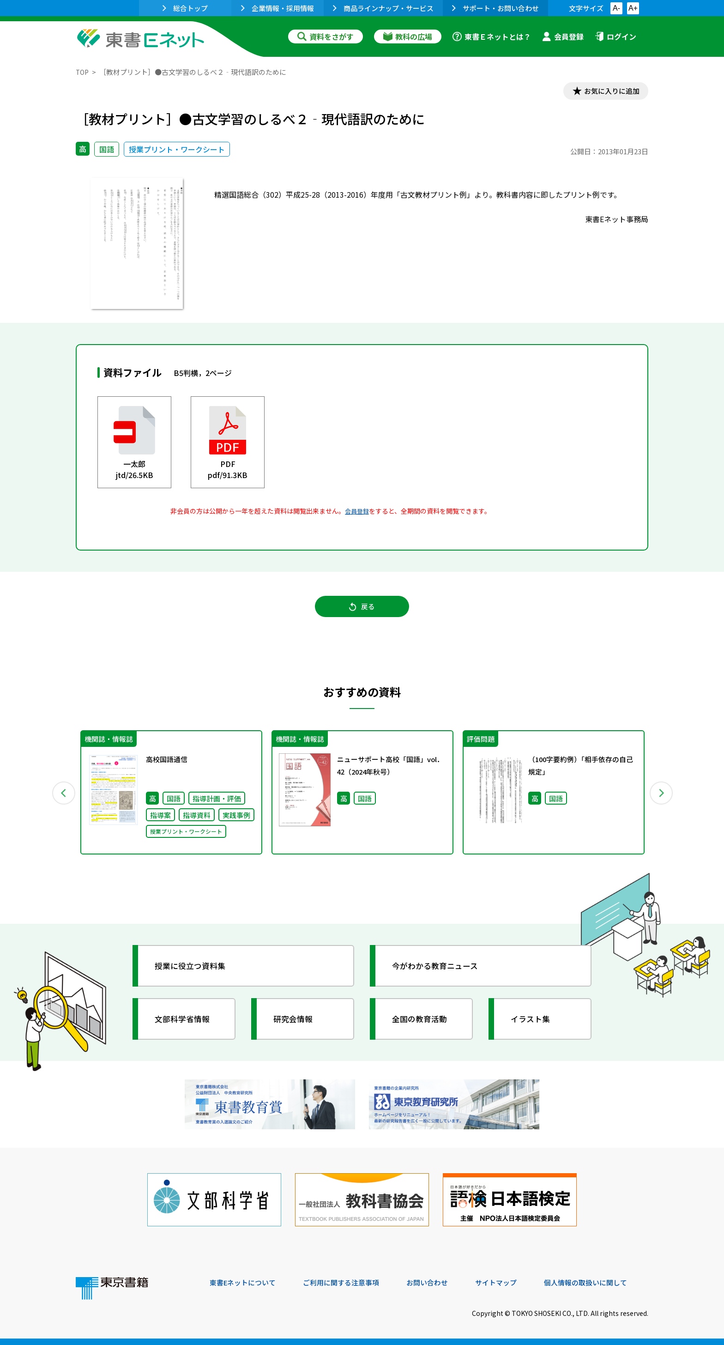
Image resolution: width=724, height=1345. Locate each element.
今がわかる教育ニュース (439, 973)
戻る (362, 610)
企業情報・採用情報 (277, 8)
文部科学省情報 (186, 1026)
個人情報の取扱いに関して (604, 1282)
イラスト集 (533, 1026)
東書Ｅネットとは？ (491, 36)
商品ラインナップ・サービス (383, 8)
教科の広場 (407, 36)
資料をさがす (325, 36)
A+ (633, 8)
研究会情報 (296, 1026)
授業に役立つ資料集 (194, 973)
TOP (83, 72)
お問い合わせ (438, 1282)
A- (616, 8)
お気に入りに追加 (608, 91)
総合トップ (185, 8)
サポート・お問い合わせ (495, 8)
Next (662, 798)
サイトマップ (510, 1282)
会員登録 (563, 36)
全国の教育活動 (423, 1026)
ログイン (615, 36)
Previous (62, 798)
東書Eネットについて (245, 1282)
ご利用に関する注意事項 (348, 1282)
